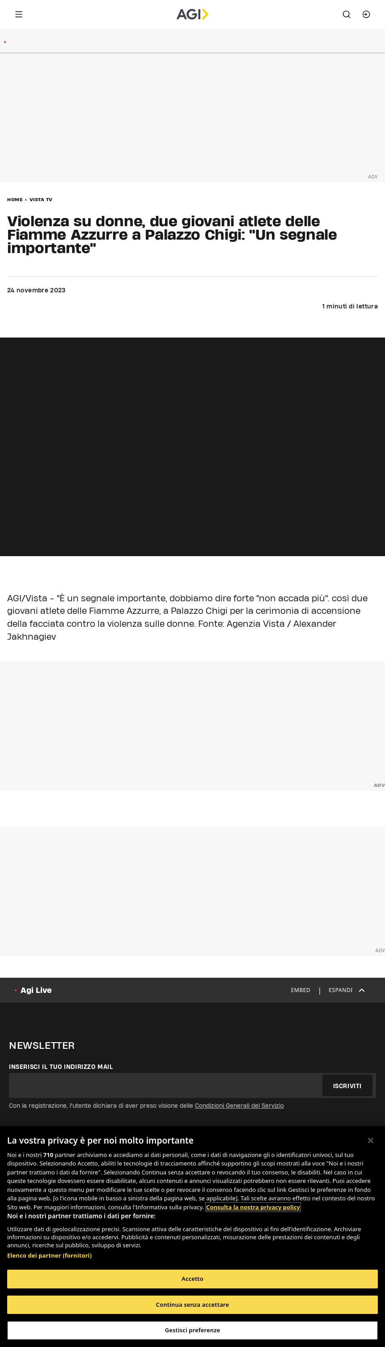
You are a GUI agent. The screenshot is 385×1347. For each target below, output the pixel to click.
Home (15, 199)
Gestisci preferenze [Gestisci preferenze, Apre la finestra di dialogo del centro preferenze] (192, 1330)
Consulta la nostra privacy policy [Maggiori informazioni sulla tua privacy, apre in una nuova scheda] (253, 1207)
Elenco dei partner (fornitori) (49, 1255)
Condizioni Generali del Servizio (239, 1105)
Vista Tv (41, 199)
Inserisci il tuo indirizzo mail (61, 1066)
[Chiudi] (371, 1140)
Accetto (192, 1279)
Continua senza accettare (192, 1305)
